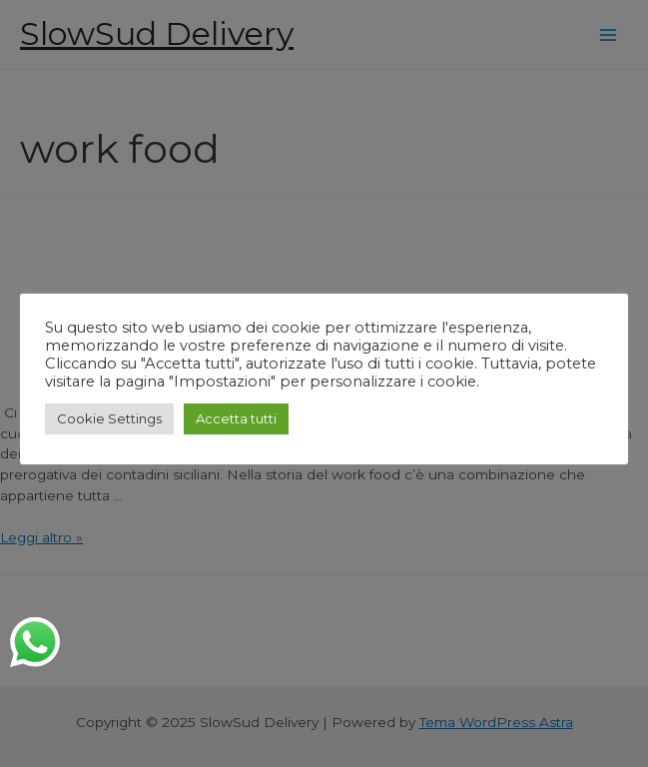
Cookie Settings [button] (109, 418)
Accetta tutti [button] (236, 418)
